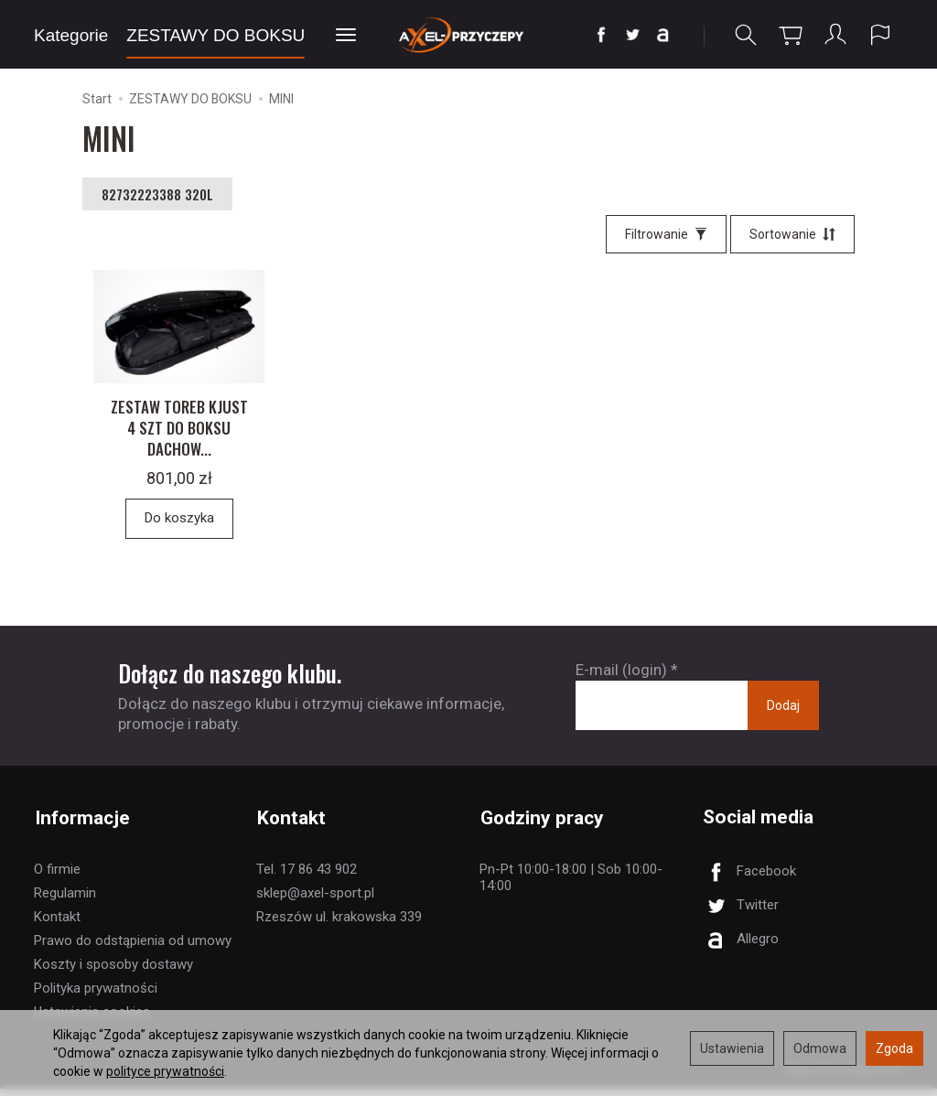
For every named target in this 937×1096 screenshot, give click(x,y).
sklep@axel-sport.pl (315, 900)
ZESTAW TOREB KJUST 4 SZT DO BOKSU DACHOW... (179, 435)
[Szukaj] (746, 35)
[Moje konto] (835, 35)
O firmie (57, 876)
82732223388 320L (157, 194)
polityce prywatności (165, 1071)
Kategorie (71, 35)
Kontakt (57, 924)
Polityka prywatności (95, 995)
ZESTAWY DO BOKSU (215, 35)
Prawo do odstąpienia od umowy (133, 948)
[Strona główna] (468, 34)
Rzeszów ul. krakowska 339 (339, 924)
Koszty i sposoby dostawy (113, 971)
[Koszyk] (790, 35)
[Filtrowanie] (666, 234)
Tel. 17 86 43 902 (306, 876)
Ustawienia (732, 1048)
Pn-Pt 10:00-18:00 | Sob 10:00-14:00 (570, 884)
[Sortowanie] (792, 234)
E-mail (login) (621, 678)
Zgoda (894, 1048)
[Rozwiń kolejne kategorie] (346, 36)
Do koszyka (179, 527)
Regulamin (65, 900)
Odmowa (819, 1048)
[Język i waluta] (880, 35)
